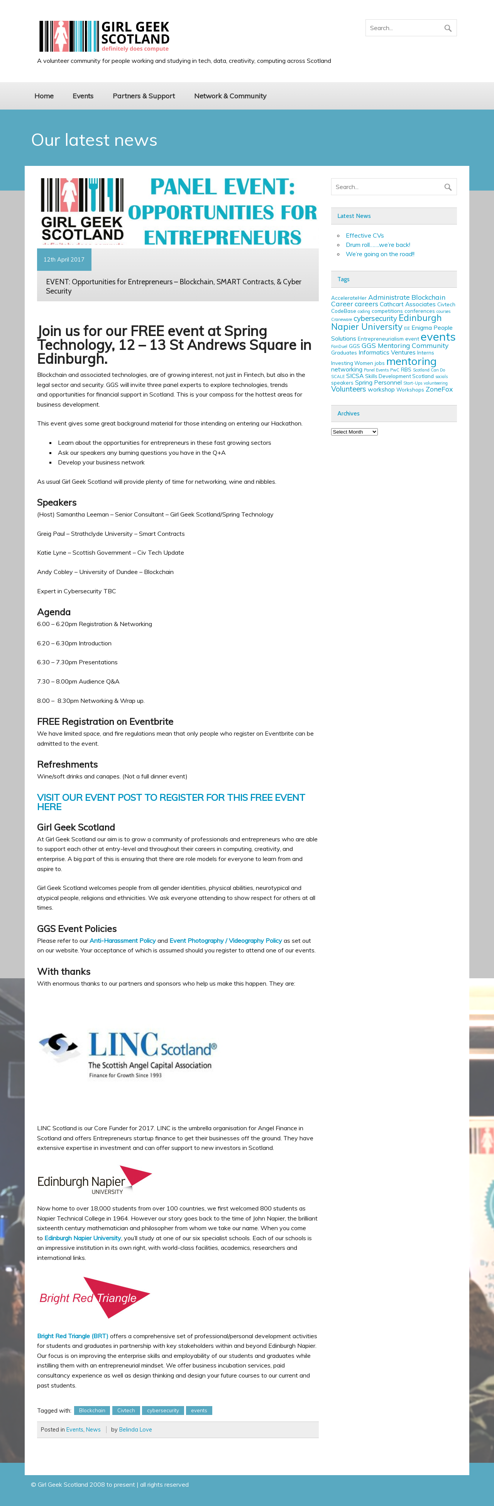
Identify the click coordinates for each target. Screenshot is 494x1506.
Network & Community (230, 95)
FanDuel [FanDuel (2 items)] (339, 346)
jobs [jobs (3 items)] (380, 363)
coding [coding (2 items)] (364, 311)
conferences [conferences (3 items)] (419, 311)
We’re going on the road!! (380, 254)
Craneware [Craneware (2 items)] (341, 319)
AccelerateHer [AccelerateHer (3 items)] (349, 298)
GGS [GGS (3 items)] (354, 346)
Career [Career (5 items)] (342, 303)
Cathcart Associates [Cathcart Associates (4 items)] (408, 304)
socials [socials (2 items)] (441, 376)
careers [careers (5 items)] (366, 303)
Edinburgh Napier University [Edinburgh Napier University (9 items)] (386, 322)
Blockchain (92, 1410)
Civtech (126, 1410)
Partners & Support (144, 95)
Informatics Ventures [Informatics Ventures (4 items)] (387, 352)
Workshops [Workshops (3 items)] (410, 390)
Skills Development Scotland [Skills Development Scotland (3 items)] (399, 376)
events (199, 1410)
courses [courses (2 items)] (443, 311)
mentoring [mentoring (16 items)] (411, 361)
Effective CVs (365, 235)
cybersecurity (163, 1410)
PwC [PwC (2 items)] (394, 370)
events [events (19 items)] (438, 336)
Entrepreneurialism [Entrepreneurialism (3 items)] (381, 339)
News (93, 1429)
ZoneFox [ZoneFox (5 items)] (439, 389)
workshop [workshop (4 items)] (381, 389)
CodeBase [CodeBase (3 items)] (343, 311)
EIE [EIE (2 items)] (407, 328)
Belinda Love (135, 1429)
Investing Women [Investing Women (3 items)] (352, 363)
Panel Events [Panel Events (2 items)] (376, 370)
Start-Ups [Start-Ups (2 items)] (412, 383)
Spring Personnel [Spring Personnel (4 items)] (378, 382)
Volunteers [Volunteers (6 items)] (348, 388)
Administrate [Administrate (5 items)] (389, 297)
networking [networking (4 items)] (346, 369)
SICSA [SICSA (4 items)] (355, 376)
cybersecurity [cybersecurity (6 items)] (375, 318)
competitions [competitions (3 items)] (387, 311)
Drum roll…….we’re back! (378, 244)
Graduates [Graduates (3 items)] (344, 352)
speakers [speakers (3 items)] (342, 383)
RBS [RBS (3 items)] (406, 369)
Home (44, 95)
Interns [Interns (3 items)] (425, 352)
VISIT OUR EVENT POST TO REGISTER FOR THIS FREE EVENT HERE (171, 802)
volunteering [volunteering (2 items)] (436, 383)
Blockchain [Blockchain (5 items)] (428, 297)
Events (83, 95)
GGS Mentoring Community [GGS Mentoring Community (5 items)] (405, 345)
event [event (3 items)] (412, 339)
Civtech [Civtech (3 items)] (446, 304)
